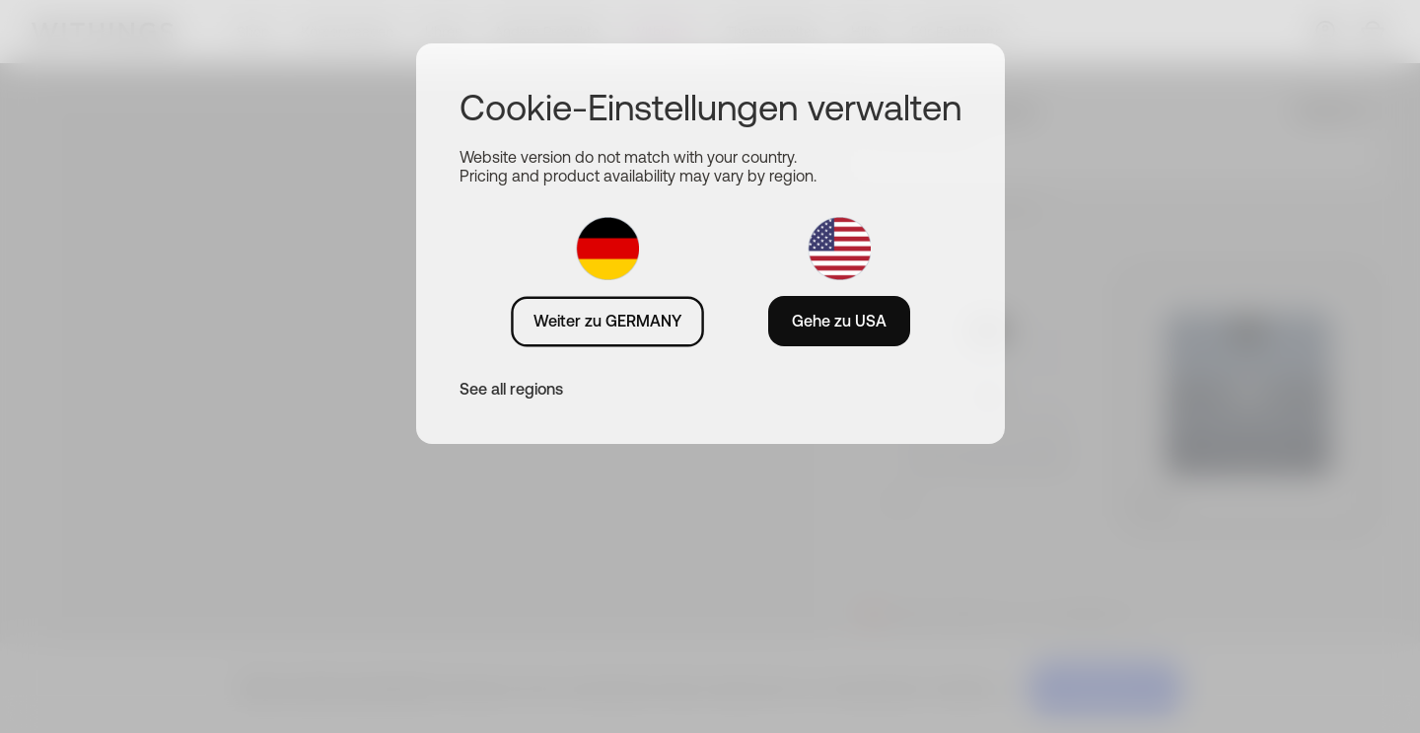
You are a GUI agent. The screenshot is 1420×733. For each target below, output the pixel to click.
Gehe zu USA (839, 321)
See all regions (511, 389)
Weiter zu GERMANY (607, 321)
